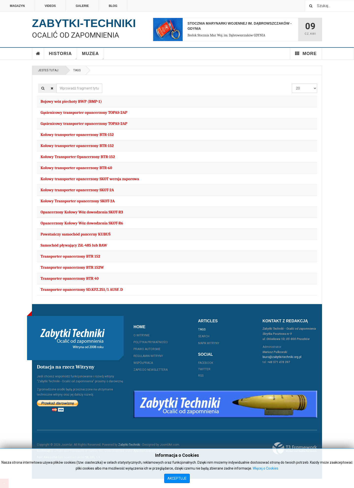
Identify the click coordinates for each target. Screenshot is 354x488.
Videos (50, 6)
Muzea (93, 55)
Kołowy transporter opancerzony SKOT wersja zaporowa (90, 179)
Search (203, 336)
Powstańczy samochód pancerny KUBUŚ (76, 234)
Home (38, 53)
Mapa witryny (208, 343)
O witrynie (141, 335)
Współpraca (143, 363)
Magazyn (17, 6)
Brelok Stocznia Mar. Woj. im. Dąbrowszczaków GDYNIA (226, 35)
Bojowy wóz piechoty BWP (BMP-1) (71, 101)
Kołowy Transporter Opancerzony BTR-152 (78, 157)
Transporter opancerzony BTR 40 (70, 278)
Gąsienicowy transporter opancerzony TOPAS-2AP (84, 112)
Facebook (205, 363)
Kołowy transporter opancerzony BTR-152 (77, 135)
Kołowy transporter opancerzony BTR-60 (76, 168)
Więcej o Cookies (265, 468)
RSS (201, 375)
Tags (77, 70)
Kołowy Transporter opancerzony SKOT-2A (78, 201)
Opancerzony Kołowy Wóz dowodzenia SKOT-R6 (82, 223)
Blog (113, 6)
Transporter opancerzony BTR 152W (72, 267)
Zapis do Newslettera (150, 369)
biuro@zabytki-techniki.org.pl (282, 357)
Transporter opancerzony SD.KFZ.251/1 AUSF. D (82, 289)
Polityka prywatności (150, 342)
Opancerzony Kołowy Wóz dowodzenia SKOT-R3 (82, 212)
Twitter (204, 369)
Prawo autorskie (147, 349)
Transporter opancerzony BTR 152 (70, 256)
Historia (63, 55)
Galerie (82, 6)
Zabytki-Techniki (129, 444)
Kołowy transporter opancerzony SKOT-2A (77, 190)
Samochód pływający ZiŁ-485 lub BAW (74, 245)
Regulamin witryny (148, 356)
